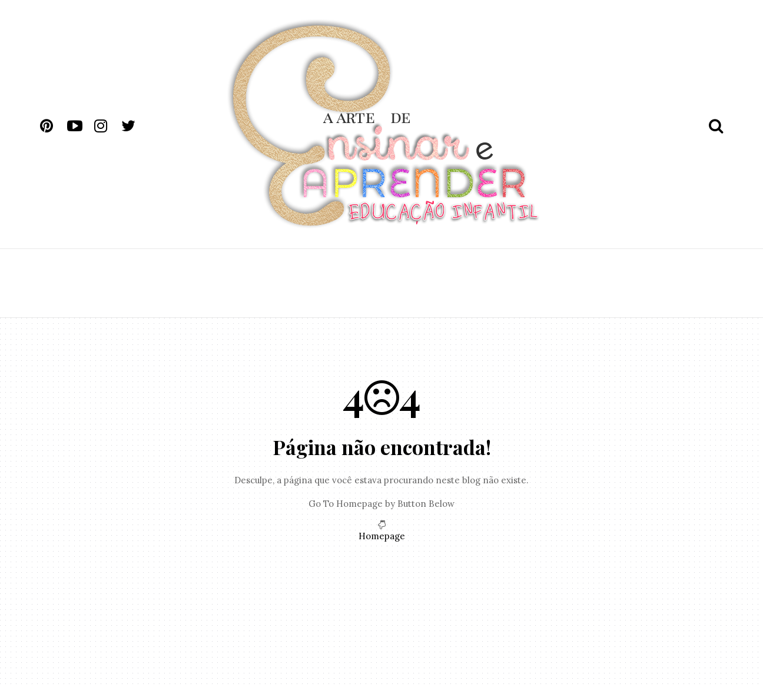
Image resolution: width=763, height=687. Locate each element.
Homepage (382, 536)
